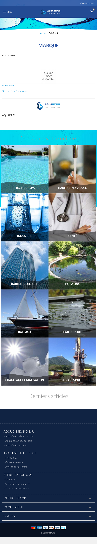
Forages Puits (72, 380)
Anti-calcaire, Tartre (16, 466)
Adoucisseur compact (17, 445)
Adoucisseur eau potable (18, 440)
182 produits (7, 91)
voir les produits (20, 91)
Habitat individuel (72, 187)
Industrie (24, 235)
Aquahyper (8, 85)
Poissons (72, 284)
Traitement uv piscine (17, 488)
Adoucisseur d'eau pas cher (20, 436)
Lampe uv (10, 479)
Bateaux (24, 332)
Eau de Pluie (72, 332)
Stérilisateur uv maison (17, 483)
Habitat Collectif (24, 284)
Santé (72, 235)
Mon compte (14, 507)
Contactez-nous (86, 3)
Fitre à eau (11, 457)
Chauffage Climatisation (24, 380)
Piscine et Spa (24, 187)
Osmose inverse (14, 462)
